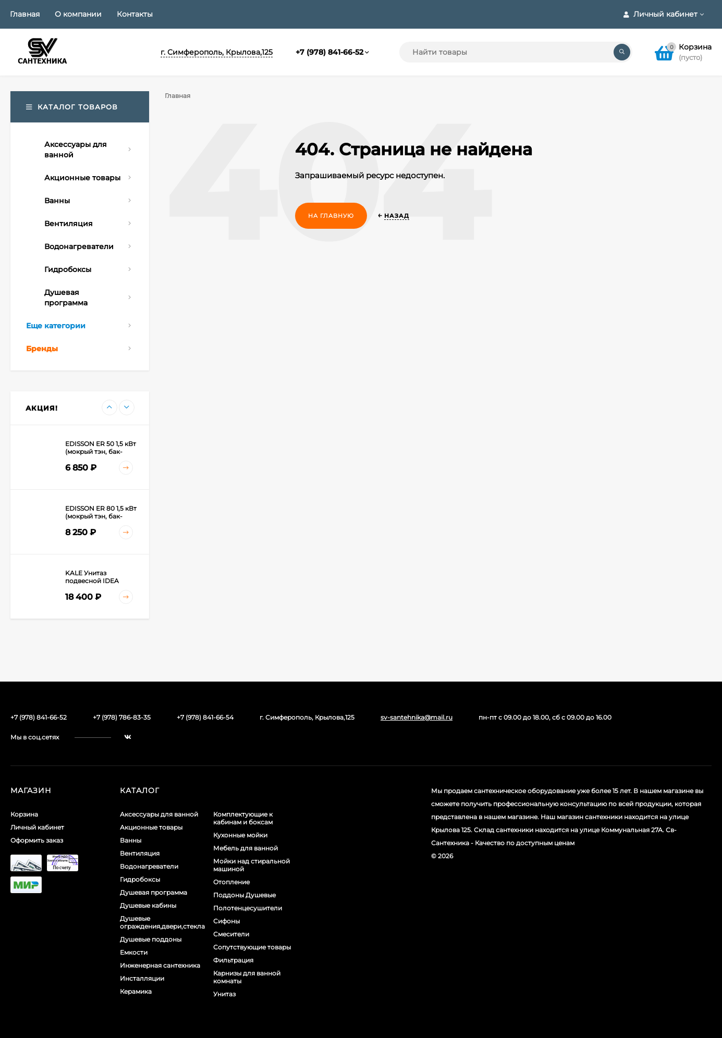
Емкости (134, 952)
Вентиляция (140, 853)
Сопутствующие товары (252, 947)
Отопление (231, 882)
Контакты (135, 14)
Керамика (136, 991)
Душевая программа (153, 892)
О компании (78, 14)
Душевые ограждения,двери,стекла (162, 922)
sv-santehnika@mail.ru (416, 717)
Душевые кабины (148, 905)
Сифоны (226, 921)
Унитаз (224, 994)
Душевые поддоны (150, 939)
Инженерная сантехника (160, 965)
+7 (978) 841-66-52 (329, 52)
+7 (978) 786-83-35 (122, 717)
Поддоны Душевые (244, 895)
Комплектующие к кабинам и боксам (243, 818)
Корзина (24, 814)
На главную (331, 215)
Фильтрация (233, 960)
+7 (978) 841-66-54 (205, 717)
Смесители (231, 934)
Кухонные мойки (240, 835)
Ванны (130, 840)
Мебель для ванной (245, 848)
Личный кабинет (37, 827)
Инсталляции (142, 978)
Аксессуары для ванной (159, 814)
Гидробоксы (140, 879)
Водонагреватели (149, 866)
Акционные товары (151, 827)
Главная (25, 14)
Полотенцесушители (247, 908)
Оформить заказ (36, 840)
